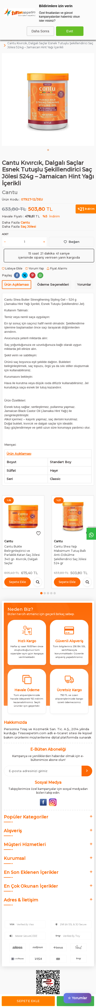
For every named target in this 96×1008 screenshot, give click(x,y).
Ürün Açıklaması (16, 284)
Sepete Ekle (28, 1001)
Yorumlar (84, 284)
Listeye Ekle (12, 268)
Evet (69, 31)
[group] (48, 99)
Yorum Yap (34, 268)
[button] (48, 150)
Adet (5, 234)
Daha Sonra (40, 31)
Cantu (9, 192)
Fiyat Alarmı (57, 268)
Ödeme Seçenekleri (53, 284)
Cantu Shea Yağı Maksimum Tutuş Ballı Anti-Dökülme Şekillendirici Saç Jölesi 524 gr (70, 555)
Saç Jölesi (28, 226)
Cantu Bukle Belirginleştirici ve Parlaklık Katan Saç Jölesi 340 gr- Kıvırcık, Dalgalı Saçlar (22, 555)
